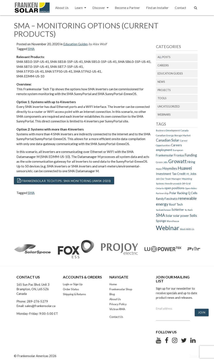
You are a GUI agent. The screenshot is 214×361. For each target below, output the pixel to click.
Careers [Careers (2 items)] (176, 145)
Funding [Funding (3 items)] (191, 155)
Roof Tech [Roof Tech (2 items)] (176, 204)
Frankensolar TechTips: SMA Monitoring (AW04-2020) (64, 180)
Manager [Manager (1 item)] (176, 178)
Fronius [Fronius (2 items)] (179, 155)
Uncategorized (169, 106)
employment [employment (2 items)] (164, 150)
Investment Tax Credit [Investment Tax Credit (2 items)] (171, 174)
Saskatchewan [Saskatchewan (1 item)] (163, 210)
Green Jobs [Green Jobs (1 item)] (162, 162)
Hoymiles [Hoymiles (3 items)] (170, 168)
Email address (164, 308)
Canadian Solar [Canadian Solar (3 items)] (167, 140)
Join (201, 312)
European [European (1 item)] (178, 150)
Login (66, 284)
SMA (31, 49)
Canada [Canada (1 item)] (184, 130)
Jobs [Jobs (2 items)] (193, 174)
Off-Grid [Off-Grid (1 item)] (186, 183)
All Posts (164, 57)
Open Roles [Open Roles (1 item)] (191, 188)
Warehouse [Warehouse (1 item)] (173, 221)
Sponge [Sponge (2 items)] (161, 221)
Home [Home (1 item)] (159, 168)
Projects (164, 90)
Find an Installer (157, 8)
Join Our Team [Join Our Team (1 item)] (163, 178)
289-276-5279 (37, 301)
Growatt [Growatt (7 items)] (177, 161)
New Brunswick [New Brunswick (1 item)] (173, 183)
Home (113, 284)
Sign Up (78, 284)
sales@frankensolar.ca (40, 306)
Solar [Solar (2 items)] (169, 215)
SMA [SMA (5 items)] (160, 215)
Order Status (71, 289)
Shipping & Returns (74, 294)
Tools (162, 98)
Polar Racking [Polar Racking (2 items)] (178, 193)
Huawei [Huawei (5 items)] (185, 168)
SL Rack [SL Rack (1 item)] (189, 210)
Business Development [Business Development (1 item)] (168, 130)
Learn (80, 8)
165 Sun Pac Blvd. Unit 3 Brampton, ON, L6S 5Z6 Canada (32, 289)
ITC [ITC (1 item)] (188, 174)
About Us (61, 8)
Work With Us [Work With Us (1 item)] (187, 229)
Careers (163, 65)
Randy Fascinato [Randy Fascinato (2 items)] (166, 198)
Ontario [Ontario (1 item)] (160, 188)
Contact (180, 8)
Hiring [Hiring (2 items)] (191, 162)
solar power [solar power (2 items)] (181, 215)
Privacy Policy (118, 304)
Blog (112, 294)
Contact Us (116, 316)
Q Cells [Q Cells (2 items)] (192, 193)
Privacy (195, 356)
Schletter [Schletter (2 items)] (178, 209)
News (161, 81)
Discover (100, 8)
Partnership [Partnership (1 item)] (162, 193)
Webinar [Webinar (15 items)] (167, 227)
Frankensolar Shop (120, 289)
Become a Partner (127, 8)
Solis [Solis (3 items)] (193, 215)
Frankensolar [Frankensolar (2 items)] (164, 155)
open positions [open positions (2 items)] (174, 188)
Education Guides (75, 44)
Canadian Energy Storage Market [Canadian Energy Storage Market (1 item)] (173, 135)
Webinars (164, 114)
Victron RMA (117, 309)
